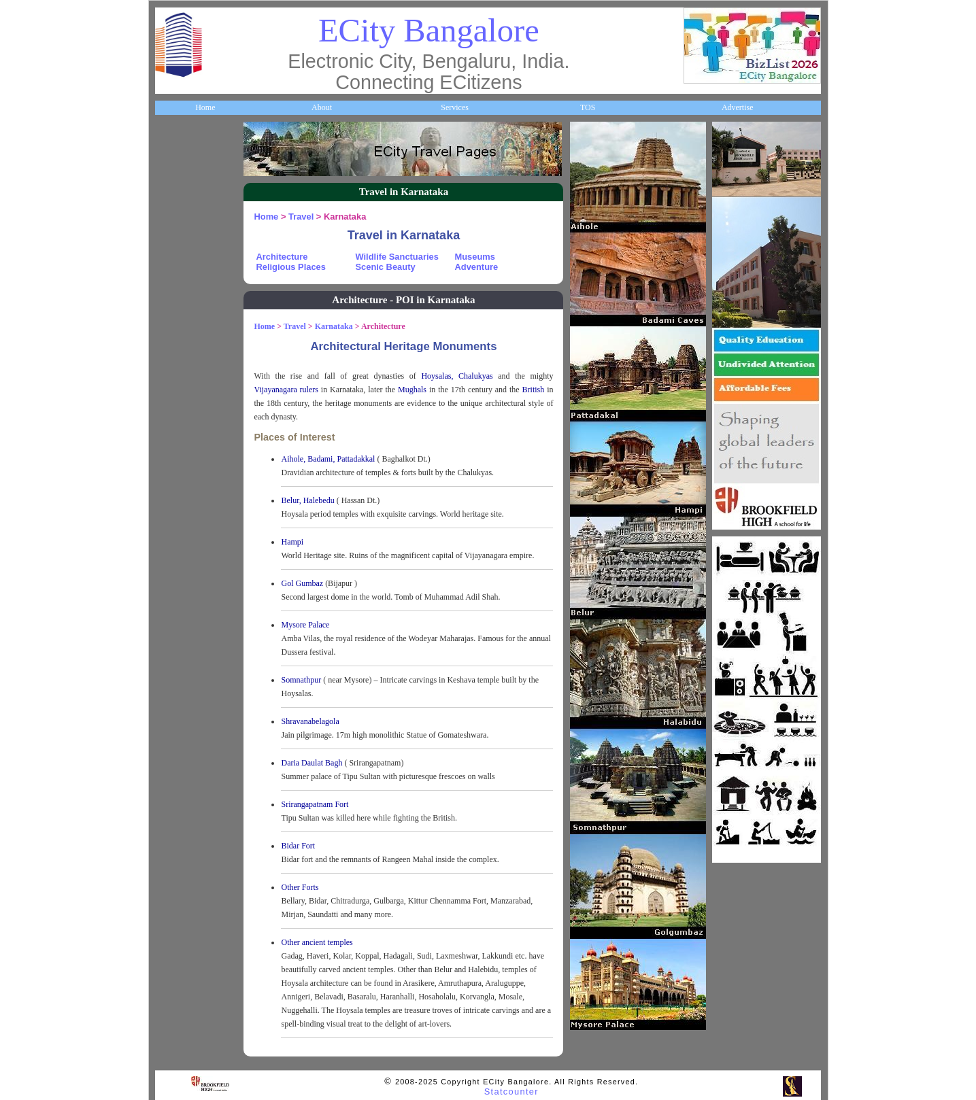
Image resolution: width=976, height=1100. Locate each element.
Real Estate (182, 640)
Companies (181, 274)
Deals (172, 599)
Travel (173, 477)
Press (171, 762)
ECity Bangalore (428, 30)
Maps (172, 436)
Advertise (738, 107)
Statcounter (511, 1091)
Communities (185, 680)
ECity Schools (186, 314)
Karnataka (334, 326)
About (322, 107)
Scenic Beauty (385, 267)
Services (455, 107)
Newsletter (180, 518)
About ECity (184, 192)
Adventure (476, 267)
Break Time (182, 721)
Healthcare (181, 355)
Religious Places (290, 267)
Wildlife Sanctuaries (396, 257)
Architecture (281, 257)
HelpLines (180, 396)
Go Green (179, 559)
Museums (474, 257)
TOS (587, 107)
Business (177, 233)
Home (205, 107)
